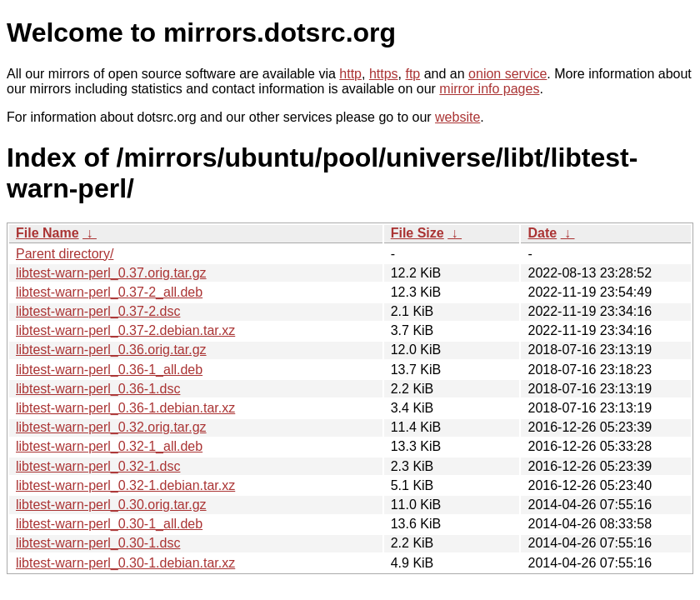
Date (542, 233)
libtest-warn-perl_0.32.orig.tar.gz (111, 427)
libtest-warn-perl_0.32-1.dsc (98, 466)
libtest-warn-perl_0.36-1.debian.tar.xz (125, 408)
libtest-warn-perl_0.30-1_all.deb (109, 524)
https (383, 74)
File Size (417, 233)
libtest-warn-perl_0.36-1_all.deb (109, 369)
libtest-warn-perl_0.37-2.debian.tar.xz (125, 330)
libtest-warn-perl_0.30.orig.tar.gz (111, 505)
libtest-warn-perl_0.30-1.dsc (98, 543)
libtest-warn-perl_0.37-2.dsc (98, 311)
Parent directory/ (64, 254)
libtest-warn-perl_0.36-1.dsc (98, 389)
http (350, 74)
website (457, 117)
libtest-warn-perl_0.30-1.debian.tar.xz (125, 563)
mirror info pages (489, 89)
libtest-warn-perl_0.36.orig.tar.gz (111, 349)
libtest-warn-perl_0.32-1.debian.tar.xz (125, 485)
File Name (47, 233)
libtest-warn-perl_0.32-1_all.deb (109, 446)
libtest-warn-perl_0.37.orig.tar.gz (111, 273)
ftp (412, 74)
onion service (507, 74)
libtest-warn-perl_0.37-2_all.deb (109, 292)
